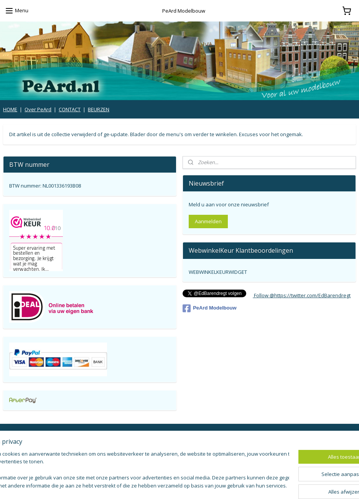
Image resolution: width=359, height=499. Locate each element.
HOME (10, 109)
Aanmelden (208, 221)
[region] (129, 470)
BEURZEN (98, 109)
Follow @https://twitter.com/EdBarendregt (302, 295)
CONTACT (70, 109)
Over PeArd (38, 109)
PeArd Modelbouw (209, 308)
